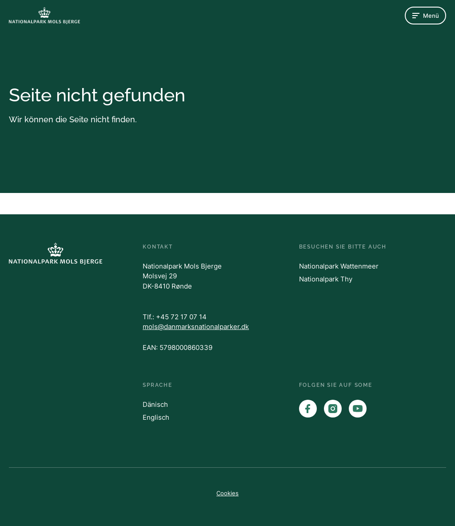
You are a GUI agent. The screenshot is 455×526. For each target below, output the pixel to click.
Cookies (227, 493)
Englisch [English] (156, 417)
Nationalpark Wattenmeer (339, 266)
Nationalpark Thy (325, 279)
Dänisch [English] (155, 404)
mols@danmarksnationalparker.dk (196, 326)
